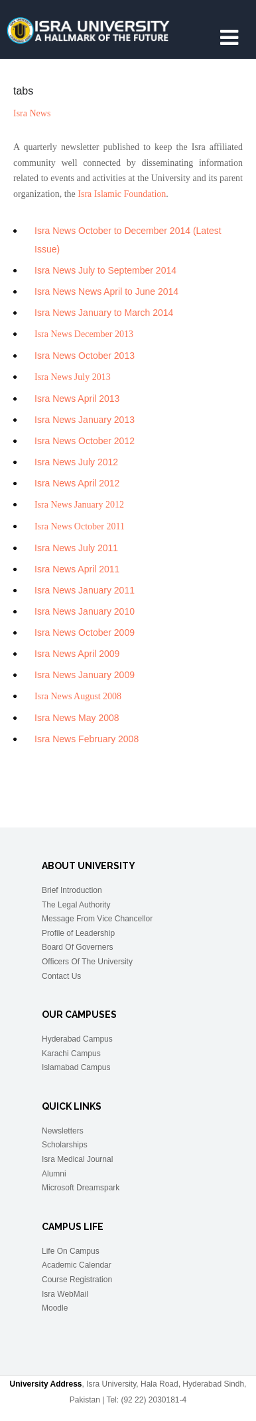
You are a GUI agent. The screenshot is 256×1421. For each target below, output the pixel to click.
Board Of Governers (77, 947)
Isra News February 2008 (86, 739)
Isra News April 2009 (76, 653)
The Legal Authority (76, 904)
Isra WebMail (65, 1294)
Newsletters (63, 1130)
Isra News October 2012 (84, 441)
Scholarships (65, 1144)
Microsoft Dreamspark (80, 1187)
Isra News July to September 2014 (105, 270)
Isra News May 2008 (76, 717)
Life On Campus (70, 1251)
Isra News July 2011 (76, 548)
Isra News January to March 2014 (103, 312)
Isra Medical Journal (77, 1159)
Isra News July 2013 (72, 377)
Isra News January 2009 (84, 675)
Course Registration (77, 1279)
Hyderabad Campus (77, 1039)
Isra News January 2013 (84, 419)
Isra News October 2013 (84, 355)
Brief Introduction (72, 890)
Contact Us (61, 976)
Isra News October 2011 (79, 526)
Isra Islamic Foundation (122, 194)
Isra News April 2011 (76, 569)
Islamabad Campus (76, 1067)
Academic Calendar (76, 1265)
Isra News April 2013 (76, 398)
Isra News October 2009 (84, 632)
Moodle (55, 1308)
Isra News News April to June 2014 (106, 291)
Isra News (31, 113)
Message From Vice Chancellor (97, 918)
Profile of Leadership (78, 933)
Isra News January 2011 (84, 590)
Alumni (54, 1173)
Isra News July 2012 (76, 462)
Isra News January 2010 (84, 611)
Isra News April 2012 (76, 483)
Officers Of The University (87, 961)
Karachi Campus (71, 1053)
